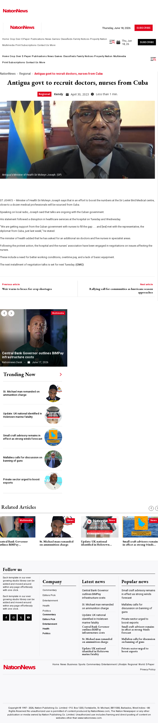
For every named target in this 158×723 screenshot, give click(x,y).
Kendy (58, 94)
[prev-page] (4, 313)
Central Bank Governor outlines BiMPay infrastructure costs (33, 355)
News (70, 520)
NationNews (8, 73)
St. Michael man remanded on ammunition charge (21, 393)
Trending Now (19, 374)
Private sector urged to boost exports (135, 650)
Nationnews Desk (12, 362)
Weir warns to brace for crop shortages (27, 289)
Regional (25, 73)
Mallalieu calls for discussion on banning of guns (137, 608)
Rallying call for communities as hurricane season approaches (121, 290)
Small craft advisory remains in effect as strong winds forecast (22, 437)
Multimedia (58, 313)
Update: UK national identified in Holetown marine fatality (22, 415)
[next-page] (11, 313)
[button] (112, 42)
